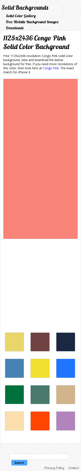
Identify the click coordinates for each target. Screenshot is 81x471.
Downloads (15, 27)
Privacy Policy (54, 468)
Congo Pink (51, 68)
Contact (73, 468)
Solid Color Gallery (21, 15)
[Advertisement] (40, 286)
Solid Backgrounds (25, 7)
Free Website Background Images (32, 21)
